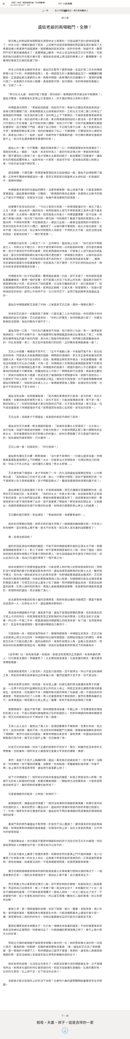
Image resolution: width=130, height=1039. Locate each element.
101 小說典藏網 (65, 7)
